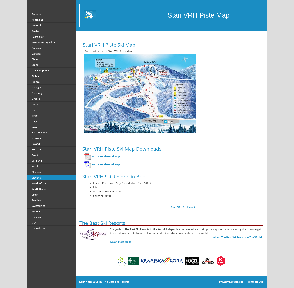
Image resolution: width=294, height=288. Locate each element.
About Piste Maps (120, 241)
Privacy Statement (231, 281)
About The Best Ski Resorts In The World (237, 237)
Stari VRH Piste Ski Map (106, 156)
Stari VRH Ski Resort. (183, 207)
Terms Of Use (255, 281)
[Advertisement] (234, 59)
